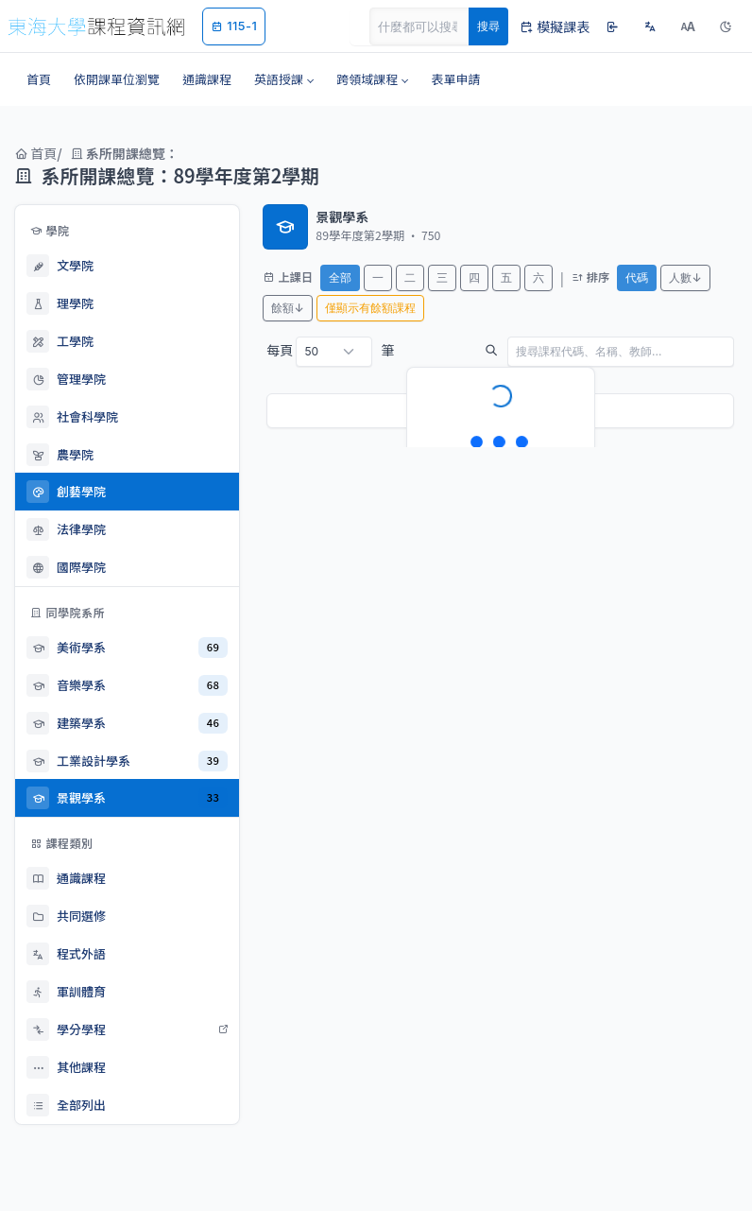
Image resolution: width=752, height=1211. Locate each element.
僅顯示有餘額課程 (370, 308)
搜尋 (488, 26)
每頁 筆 (330, 352)
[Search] (429, 26)
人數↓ (685, 277)
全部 (340, 277)
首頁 (35, 153)
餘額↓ (287, 308)
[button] (284, 79)
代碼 (636, 277)
